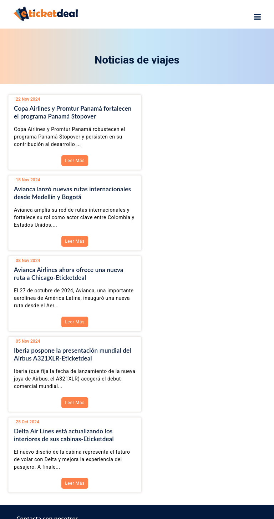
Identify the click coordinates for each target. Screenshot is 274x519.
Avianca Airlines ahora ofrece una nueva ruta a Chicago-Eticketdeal (68, 193)
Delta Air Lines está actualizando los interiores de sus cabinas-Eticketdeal (64, 273)
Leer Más (71, 160)
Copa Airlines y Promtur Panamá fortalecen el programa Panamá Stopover (70, 112)
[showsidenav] (257, 17)
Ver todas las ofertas (48, 438)
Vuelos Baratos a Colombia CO (60, 425)
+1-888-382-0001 (43, 374)
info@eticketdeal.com (47, 388)
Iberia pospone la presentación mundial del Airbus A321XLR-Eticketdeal (199, 193)
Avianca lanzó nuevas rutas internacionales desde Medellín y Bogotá (200, 112)
